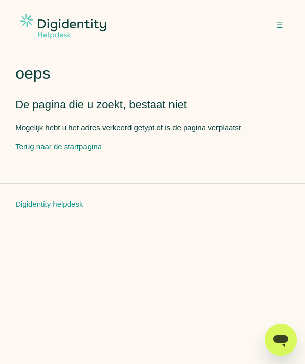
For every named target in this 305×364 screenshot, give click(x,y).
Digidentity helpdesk (49, 204)
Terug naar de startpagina (58, 146)
